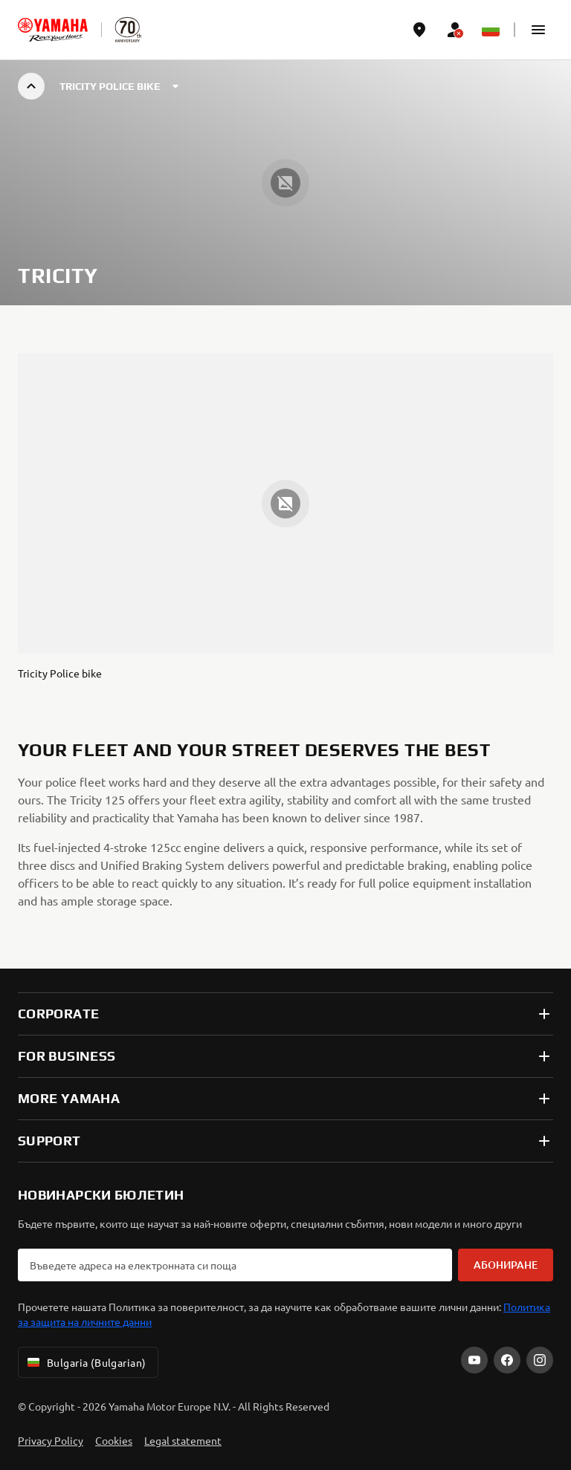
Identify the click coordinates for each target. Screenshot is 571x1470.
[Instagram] (539, 1360)
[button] (538, 30)
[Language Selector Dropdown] (491, 30)
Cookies (113, 1440)
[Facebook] (507, 1360)
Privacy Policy (50, 1440)
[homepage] (53, 29)
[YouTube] (474, 1360)
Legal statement (183, 1440)
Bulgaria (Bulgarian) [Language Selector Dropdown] (85, 1362)
